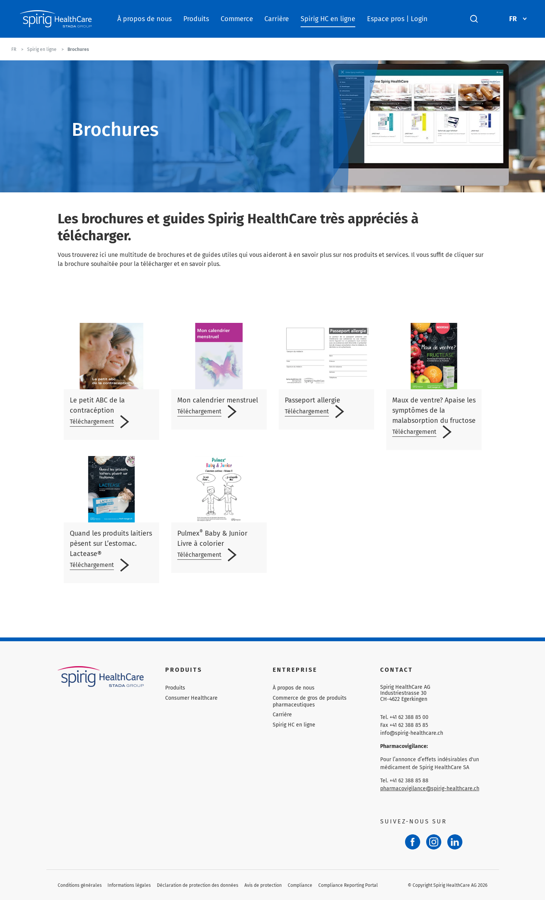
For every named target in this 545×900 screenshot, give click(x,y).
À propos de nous (144, 19)
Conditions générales (80, 885)
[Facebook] (412, 841)
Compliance (300, 885)
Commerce (237, 19)
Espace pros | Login (397, 19)
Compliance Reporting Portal (348, 885)
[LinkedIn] (454, 841)
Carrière (276, 19)
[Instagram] (433, 841)
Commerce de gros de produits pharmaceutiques (310, 701)
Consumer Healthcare (191, 698)
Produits (196, 19)
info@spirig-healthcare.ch (411, 733)
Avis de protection (263, 885)
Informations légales (129, 885)
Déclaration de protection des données (197, 885)
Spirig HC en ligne (328, 19)
